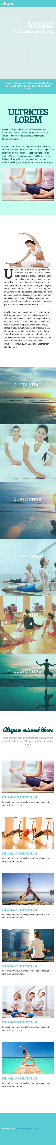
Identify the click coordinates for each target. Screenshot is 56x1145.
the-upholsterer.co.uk (27, 1128)
